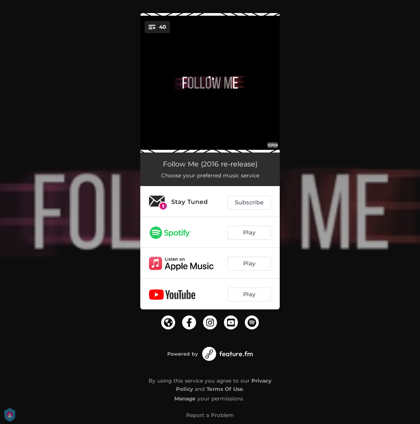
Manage (185, 398)
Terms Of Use (225, 389)
